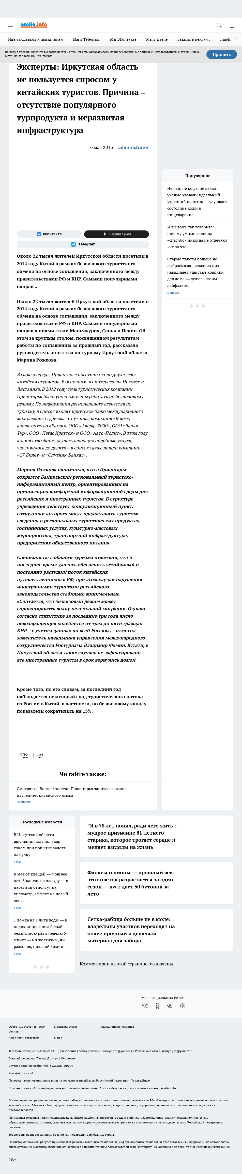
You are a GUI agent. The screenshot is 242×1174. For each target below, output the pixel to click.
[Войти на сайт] (232, 25)
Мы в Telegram (86, 39)
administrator (133, 147)
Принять (222, 54)
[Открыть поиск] (219, 25)
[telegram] (42, 755)
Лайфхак (228, 39)
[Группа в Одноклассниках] (157, 1006)
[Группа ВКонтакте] (49, 234)
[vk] (24, 755)
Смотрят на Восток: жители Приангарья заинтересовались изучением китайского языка (83, 795)
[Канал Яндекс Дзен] (116, 234)
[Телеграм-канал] (83, 244)
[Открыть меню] (11, 25)
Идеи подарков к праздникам (35, 39)
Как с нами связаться (24, 1038)
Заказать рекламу (193, 39)
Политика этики (65, 1026)
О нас (58, 1038)
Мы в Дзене (157, 39)
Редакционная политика (117, 1026)
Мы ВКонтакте (123, 39)
